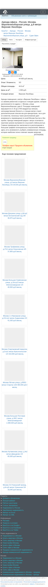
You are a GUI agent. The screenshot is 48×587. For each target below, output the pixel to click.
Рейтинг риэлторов (10, 503)
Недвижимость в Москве (12, 536)
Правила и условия (10, 523)
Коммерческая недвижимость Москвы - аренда (21, 574)
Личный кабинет (9, 501)
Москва (28, 31)
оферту (32, 584)
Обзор (4, 40)
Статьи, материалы (10, 505)
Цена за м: (5, 90)
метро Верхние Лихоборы (13, 33)
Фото (11, 40)
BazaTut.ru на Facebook (12, 528)
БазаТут (5, 31)
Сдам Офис (33, 36)
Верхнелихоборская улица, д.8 (15, 36)
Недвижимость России (11, 508)
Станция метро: (7, 94)
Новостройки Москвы (11, 543)
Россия (20, 31)
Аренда (13, 31)
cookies (3, 586)
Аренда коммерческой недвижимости (17, 552)
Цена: (3, 79)
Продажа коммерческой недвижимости (18, 550)
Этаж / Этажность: (8, 82)
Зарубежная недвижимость (13, 510)
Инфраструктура (30, 40)
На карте (19, 40)
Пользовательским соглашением (11, 582)
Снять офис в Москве (11, 547)
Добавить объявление (11, 498)
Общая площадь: (8, 86)
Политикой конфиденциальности (34, 582)
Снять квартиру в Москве (12, 540)
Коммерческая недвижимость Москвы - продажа (21, 572)
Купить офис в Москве (11, 545)
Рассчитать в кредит (9, 44)
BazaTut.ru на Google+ (11, 525)
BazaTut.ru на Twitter (10, 530)
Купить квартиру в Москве (13, 538)
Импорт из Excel (9, 512)
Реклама (6, 521)
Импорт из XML (8, 515)
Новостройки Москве (11, 565)
